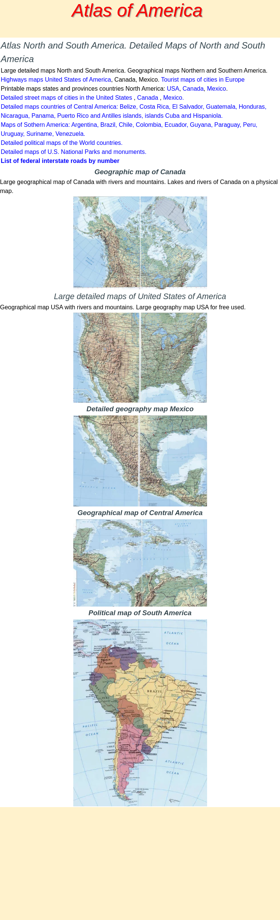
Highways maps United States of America (56, 79)
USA (173, 88)
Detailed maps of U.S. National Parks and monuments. (74, 152)
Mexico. (173, 97)
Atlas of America (137, 10)
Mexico (216, 88)
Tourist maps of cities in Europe (203, 79)
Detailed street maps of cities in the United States (66, 97)
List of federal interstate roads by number (60, 161)
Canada (193, 88)
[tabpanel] (140, 102)
